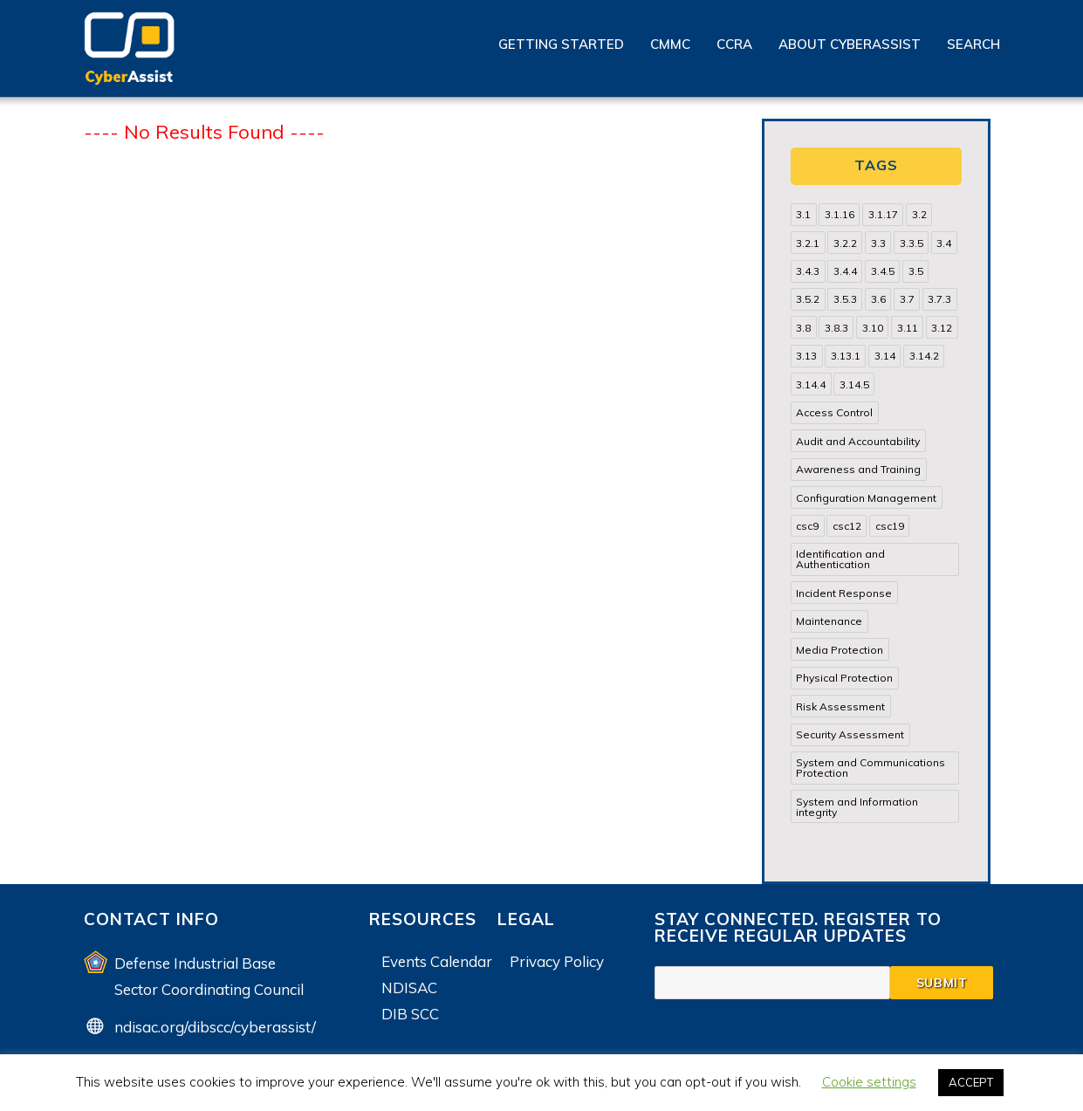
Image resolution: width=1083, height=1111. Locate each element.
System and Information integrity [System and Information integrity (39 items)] (857, 807)
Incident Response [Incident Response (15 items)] (844, 593)
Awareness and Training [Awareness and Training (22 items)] (858, 469)
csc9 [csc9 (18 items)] (807, 525)
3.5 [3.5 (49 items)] (915, 271)
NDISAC (409, 987)
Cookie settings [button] (869, 1081)
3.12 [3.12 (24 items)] (941, 327)
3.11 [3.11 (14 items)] (907, 327)
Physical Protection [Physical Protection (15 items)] (844, 677)
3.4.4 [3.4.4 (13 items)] (845, 271)
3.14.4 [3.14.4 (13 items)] (811, 384)
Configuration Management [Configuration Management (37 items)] (866, 497)
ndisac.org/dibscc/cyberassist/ (215, 1027)
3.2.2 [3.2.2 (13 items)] (845, 243)
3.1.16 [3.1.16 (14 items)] (839, 214)
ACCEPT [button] (971, 1082)
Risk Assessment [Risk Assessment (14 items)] (840, 706)
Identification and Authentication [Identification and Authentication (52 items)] (840, 559)
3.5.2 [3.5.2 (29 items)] (807, 298)
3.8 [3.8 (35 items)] (803, 327)
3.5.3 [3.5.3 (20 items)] (845, 298)
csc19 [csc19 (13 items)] (889, 525)
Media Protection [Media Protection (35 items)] (839, 649)
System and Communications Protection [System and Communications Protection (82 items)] (870, 767)
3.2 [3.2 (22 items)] (919, 214)
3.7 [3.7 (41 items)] (907, 298)
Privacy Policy (557, 961)
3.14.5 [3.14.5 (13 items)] (854, 384)
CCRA (734, 44)
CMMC (670, 44)
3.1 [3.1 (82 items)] (803, 214)
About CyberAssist (849, 44)
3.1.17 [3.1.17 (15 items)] (883, 214)
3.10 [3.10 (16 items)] (872, 327)
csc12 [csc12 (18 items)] (847, 525)
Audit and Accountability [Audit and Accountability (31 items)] (858, 441)
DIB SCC (410, 1014)
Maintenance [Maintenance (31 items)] (829, 621)
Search (973, 44)
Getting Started (561, 44)
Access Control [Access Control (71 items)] (834, 412)
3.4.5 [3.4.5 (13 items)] (883, 271)
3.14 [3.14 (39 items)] (884, 355)
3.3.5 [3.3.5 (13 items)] (911, 243)
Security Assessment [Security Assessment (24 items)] (850, 734)
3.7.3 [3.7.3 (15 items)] (939, 298)
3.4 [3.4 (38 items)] (943, 243)
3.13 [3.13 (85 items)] (806, 355)
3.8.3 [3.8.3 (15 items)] (836, 327)
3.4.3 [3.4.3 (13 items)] (807, 271)
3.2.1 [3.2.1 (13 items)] (807, 243)
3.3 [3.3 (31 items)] (878, 243)
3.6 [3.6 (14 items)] (878, 298)
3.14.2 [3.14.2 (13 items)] (924, 355)
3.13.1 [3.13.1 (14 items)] (845, 355)
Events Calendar (436, 961)
